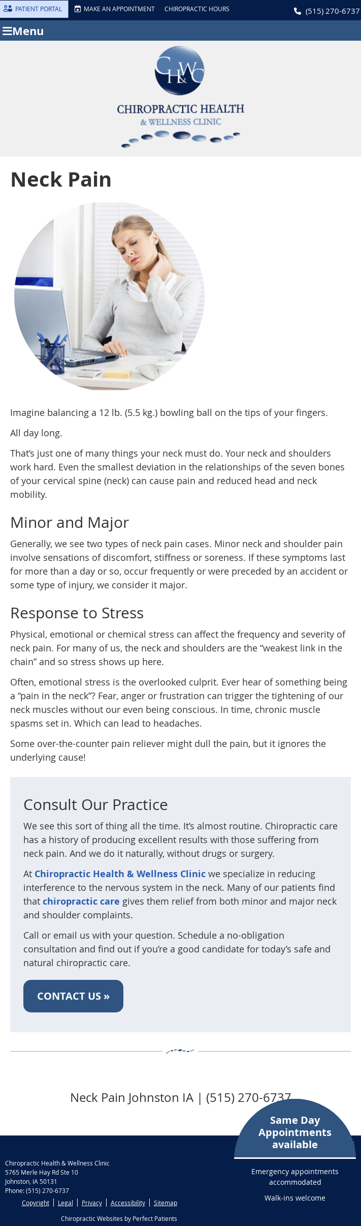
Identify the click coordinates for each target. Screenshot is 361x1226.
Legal (65, 1203)
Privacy (92, 1203)
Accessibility (128, 1203)
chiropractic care (81, 901)
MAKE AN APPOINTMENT (114, 9)
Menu (23, 30)
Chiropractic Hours (197, 9)
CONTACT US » (73, 996)
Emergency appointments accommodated (295, 1158)
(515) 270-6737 (333, 11)
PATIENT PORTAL (33, 9)
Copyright (35, 1203)
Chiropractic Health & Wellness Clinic (120, 874)
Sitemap (165, 1203)
